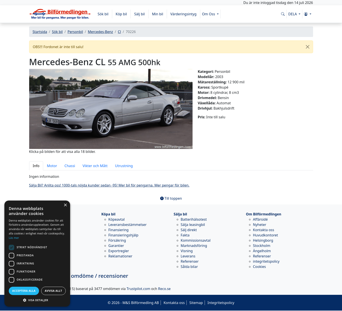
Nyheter (259, 224)
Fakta (185, 235)
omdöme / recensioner (78, 275)
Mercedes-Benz (100, 31)
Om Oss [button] (209, 14)
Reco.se (164, 288)
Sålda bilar (189, 266)
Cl (119, 31)
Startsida (40, 31)
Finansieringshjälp (123, 235)
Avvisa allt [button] (53, 291)
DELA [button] (293, 14)
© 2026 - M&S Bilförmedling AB (133, 302)
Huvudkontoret (265, 235)
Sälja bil (180, 214)
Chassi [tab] (69, 165)
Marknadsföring (194, 245)
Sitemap (196, 302)
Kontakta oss (263, 229)
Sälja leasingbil (193, 224)
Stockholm (261, 245)
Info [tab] (36, 165)
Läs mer (14, 238)
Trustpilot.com (138, 288)
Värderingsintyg (183, 14)
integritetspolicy (266, 261)
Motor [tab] (52, 165)
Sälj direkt (189, 229)
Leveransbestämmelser (127, 224)
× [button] (65, 205)
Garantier (116, 245)
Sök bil (103, 14)
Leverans (188, 256)
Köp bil (121, 14)
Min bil (157, 14)
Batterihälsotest (194, 219)
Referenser (190, 261)
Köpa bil (108, 214)
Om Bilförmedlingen (263, 214)
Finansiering (118, 229)
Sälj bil (139, 14)
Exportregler (118, 250)
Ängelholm (262, 250)
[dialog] (37, 254)
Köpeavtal (116, 219)
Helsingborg (263, 240)
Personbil (75, 31)
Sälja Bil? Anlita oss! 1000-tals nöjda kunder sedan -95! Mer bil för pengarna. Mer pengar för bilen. (109, 185)
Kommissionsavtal (196, 240)
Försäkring (117, 240)
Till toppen (171, 198)
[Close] (307, 47)
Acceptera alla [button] (24, 291)
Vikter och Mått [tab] (95, 165)
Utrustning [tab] (124, 165)
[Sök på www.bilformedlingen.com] (282, 14)
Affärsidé (260, 219)
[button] (307, 14)
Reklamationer (120, 256)
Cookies (259, 266)
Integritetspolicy (220, 302)
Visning (187, 250)
